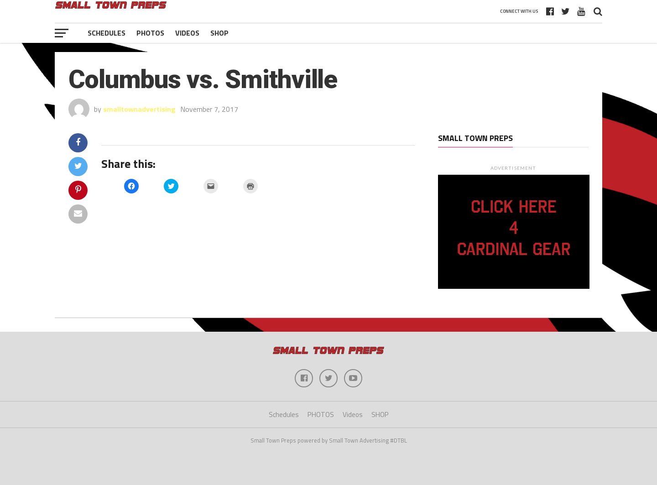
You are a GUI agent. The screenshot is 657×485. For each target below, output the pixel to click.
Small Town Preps (475, 138)
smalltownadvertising (139, 109)
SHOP (219, 32)
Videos (187, 32)
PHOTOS (150, 32)
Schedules (106, 32)
